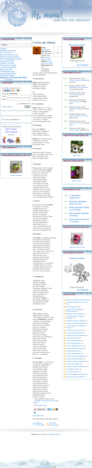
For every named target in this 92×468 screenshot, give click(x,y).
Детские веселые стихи (46, 12)
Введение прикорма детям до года (77, 202)
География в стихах (72, 369)
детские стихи (42, 405)
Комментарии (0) (38, 416)
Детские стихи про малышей (75, 335)
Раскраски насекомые (77, 287)
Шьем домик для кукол (77, 45)
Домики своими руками (77, 60)
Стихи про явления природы (75, 356)
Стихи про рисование (73, 353)
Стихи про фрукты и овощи (75, 374)
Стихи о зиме (73, 130)
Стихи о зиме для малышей (78, 80)
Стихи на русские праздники (75, 323)
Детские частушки (72, 372)
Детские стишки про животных (76, 300)
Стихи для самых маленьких (75, 361)
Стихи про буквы (72, 351)
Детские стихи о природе (74, 314)
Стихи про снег (74, 101)
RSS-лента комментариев (54, 424)
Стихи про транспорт (73, 343)
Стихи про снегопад (75, 123)
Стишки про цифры (72, 364)
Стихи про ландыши (76, 109)
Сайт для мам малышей (43, 467)
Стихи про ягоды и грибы (74, 377)
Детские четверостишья (74, 359)
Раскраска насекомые (77, 258)
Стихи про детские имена (47, 62)
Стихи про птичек (72, 338)
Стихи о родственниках (74, 333)
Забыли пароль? (7, 106)
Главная (33, 12)
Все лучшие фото (83, 65)
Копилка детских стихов (46, 58)
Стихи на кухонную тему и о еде (77, 302)
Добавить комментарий (40, 424)
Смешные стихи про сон (43, 401)
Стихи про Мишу (62, 12)
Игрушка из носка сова (77, 247)
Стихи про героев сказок (74, 330)
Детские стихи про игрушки (75, 321)
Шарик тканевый (16, 175)
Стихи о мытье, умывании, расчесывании (75, 310)
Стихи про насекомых (73, 340)
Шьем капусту (77, 181)
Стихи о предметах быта (74, 346)
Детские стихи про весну (77, 116)
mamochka (46, 49)
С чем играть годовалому (75, 196)
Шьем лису (77, 155)
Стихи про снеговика (76, 94)
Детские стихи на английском (76, 366)
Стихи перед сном (72, 307)
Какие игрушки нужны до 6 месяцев (79, 208)
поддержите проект (54, 434)
